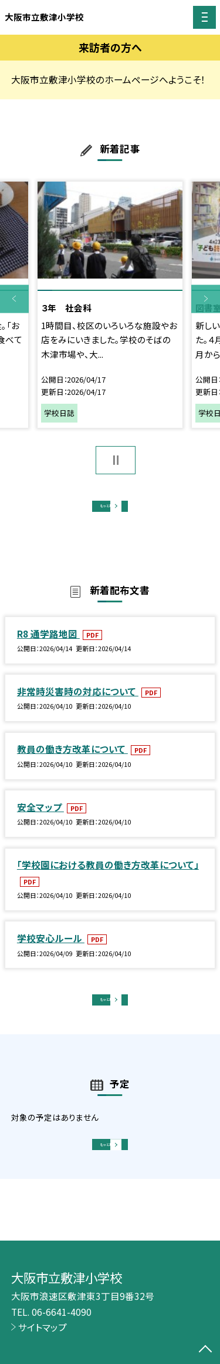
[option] (110, 305)
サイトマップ (42, 1327)
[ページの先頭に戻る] (205, 1350)
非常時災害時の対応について (77, 702)
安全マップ (40, 818)
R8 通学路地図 (48, 644)
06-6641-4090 (62, 1311)
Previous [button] (14, 298)
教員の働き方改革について (72, 760)
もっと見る (104, 510)
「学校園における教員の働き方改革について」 (108, 876)
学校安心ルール (50, 949)
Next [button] (205, 298)
